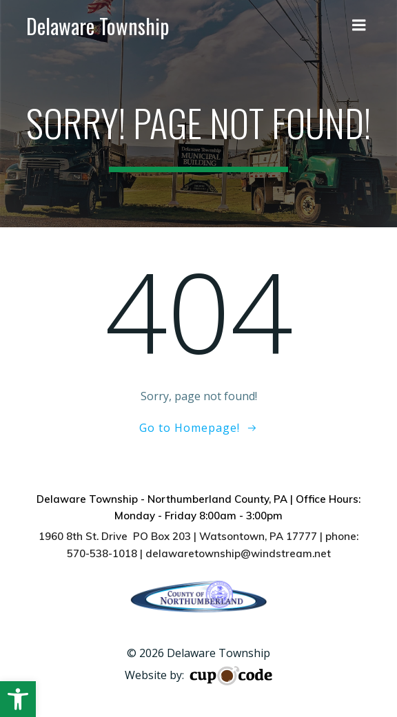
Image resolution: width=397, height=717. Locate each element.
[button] (18, 699)
